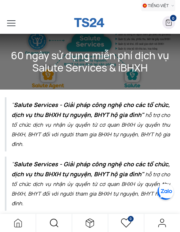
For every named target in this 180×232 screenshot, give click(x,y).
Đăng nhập (162, 223)
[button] (54, 223)
